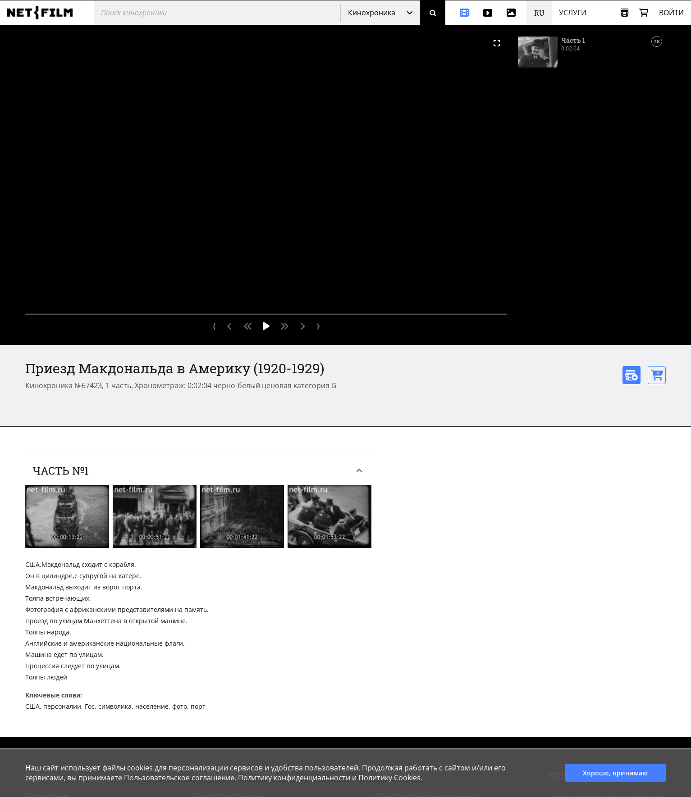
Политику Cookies (389, 778)
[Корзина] (643, 13)
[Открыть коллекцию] (624, 13)
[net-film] (43, 12)
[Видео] (487, 12)
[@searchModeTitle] (214, 12)
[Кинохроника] (460, 12)
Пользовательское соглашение (179, 778)
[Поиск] (432, 12)
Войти (671, 13)
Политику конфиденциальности (294, 778)
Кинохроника (371, 13)
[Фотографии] (512, 12)
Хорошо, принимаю (615, 773)
